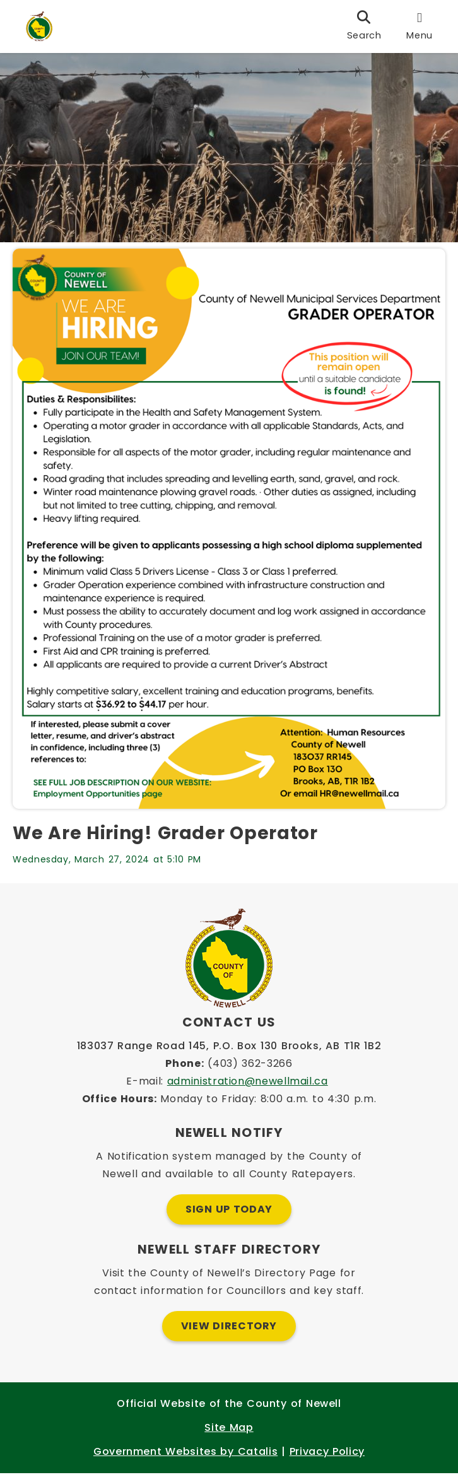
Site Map (228, 1436)
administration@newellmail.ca (247, 1090)
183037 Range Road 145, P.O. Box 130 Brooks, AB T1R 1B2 (229, 1054)
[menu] (419, 26)
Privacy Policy (327, 1460)
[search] (364, 26)
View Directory (229, 1334)
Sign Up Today (229, 1218)
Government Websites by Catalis (185, 1460)
